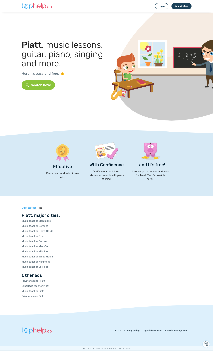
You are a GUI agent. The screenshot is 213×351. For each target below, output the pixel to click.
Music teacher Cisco (33, 236)
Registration (181, 6)
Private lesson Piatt (33, 296)
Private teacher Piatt (33, 280)
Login (162, 6)
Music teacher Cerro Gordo (37, 231)
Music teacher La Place (35, 266)
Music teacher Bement (35, 225)
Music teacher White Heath (37, 256)
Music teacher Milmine (35, 251)
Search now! (38, 85)
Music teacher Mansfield (36, 246)
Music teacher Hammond (36, 261)
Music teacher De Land (35, 241)
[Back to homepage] (37, 6)
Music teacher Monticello (36, 220)
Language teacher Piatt (35, 285)
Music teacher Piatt (33, 291)
